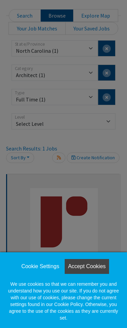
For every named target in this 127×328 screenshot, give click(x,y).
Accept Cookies (87, 266)
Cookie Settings (40, 266)
